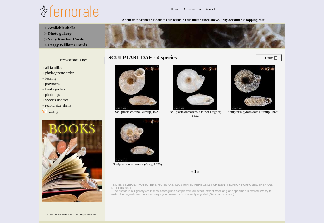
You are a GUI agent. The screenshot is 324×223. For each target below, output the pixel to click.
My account (231, 20)
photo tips (52, 94)
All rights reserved (86, 214)
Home (175, 9)
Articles (144, 20)
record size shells (58, 105)
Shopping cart (253, 20)
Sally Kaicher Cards (66, 39)
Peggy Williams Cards (67, 44)
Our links (192, 20)
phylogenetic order (59, 73)
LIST (269, 58)
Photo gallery (60, 33)
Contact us (192, 9)
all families (53, 67)
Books (157, 20)
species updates (56, 100)
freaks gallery (55, 89)
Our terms (173, 20)
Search (210, 9)
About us (129, 20)
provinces (52, 84)
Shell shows (211, 20)
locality (51, 78)
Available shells (61, 27)
